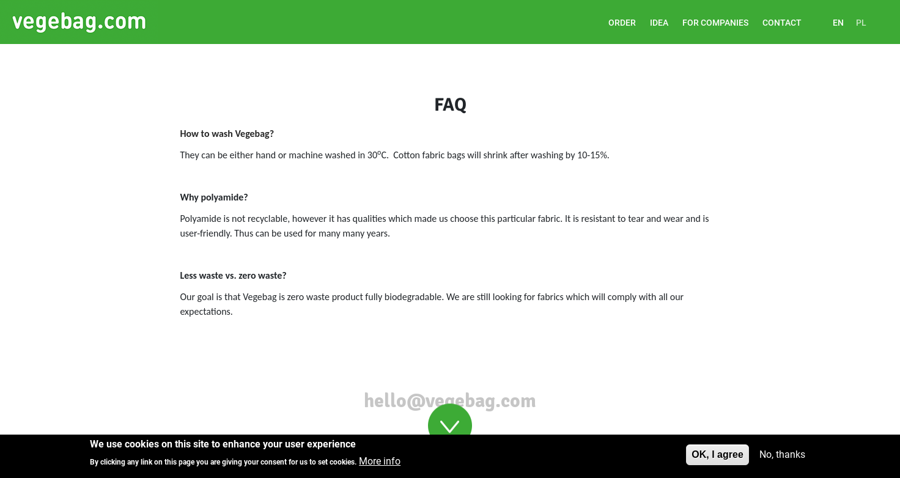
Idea (659, 23)
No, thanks (782, 457)
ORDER (622, 23)
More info (379, 464)
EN (838, 23)
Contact (782, 23)
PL (861, 23)
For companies (715, 23)
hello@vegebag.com (450, 401)
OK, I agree (717, 457)
